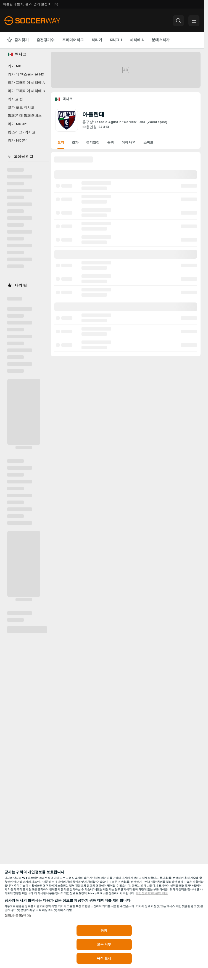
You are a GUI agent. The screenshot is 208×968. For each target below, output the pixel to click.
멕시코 (67, 99)
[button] (178, 20)
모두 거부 (104, 944)
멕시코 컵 (15, 99)
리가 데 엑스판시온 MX (26, 74)
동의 (104, 930)
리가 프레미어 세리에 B (26, 91)
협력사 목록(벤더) (17, 916)
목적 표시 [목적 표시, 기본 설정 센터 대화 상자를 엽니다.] (104, 958)
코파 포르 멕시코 (21, 107)
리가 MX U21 (18, 124)
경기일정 (92, 142)
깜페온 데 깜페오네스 (25, 115)
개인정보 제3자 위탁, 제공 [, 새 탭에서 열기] (152, 893)
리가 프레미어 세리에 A (26, 82)
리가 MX (14, 66)
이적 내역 (129, 142)
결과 (75, 142)
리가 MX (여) (18, 140)
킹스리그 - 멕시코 (21, 132)
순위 (110, 142)
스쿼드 (148, 142)
